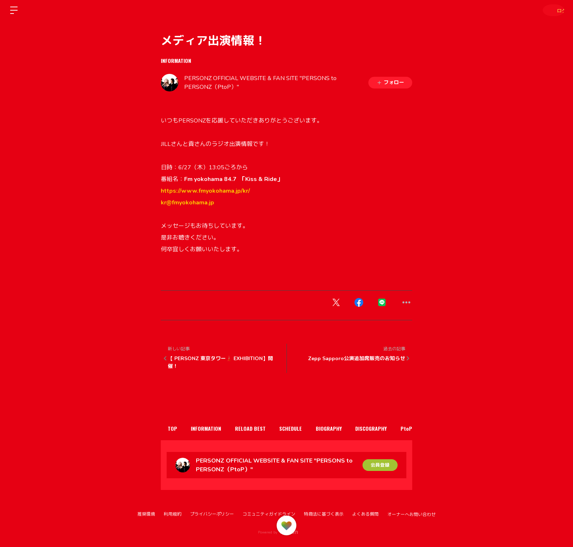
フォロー (390, 82)
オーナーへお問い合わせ (411, 514)
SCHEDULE (306, 428)
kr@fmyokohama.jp (187, 203)
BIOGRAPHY (349, 428)
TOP (174, 428)
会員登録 (380, 464)
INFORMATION (176, 60)
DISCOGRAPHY (396, 428)
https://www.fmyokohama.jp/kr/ (205, 191)
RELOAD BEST (261, 428)
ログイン (551, 10)
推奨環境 (146, 514)
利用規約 (172, 514)
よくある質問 (365, 514)
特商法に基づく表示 (324, 514)
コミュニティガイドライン (269, 514)
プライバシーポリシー (212, 514)
